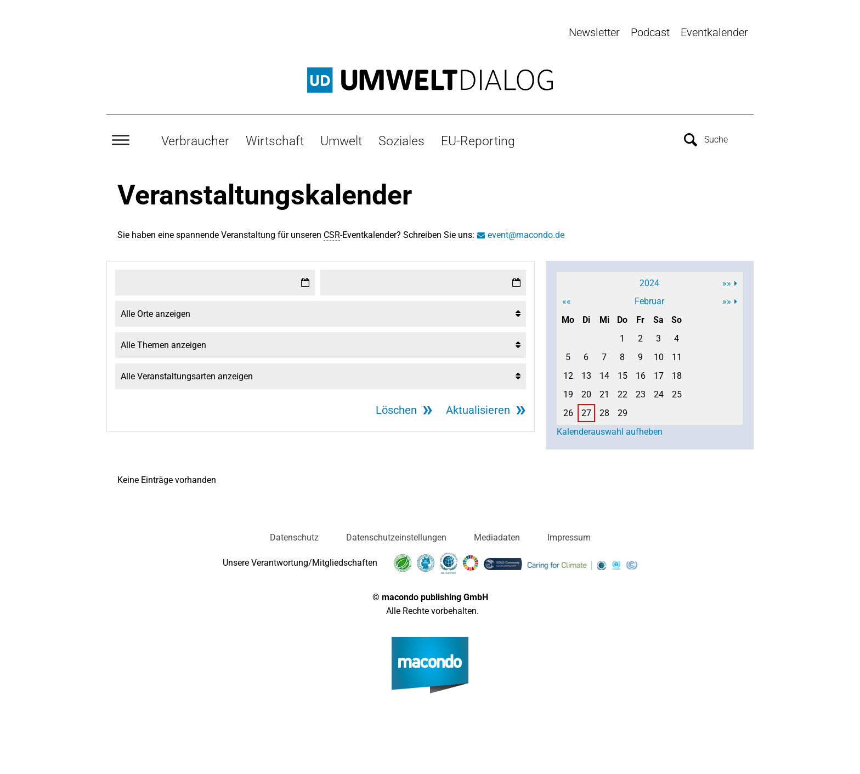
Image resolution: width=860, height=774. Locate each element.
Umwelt (341, 141)
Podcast (650, 32)
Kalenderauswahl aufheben (610, 431)
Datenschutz (294, 537)
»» (726, 283)
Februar (649, 301)
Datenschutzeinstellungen (396, 537)
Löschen (396, 410)
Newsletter (594, 32)
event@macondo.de (526, 235)
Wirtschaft (275, 141)
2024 (649, 283)
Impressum (569, 537)
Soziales (401, 141)
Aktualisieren (478, 410)
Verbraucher (195, 141)
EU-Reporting (478, 141)
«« (566, 301)
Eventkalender (714, 32)
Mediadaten (497, 537)
